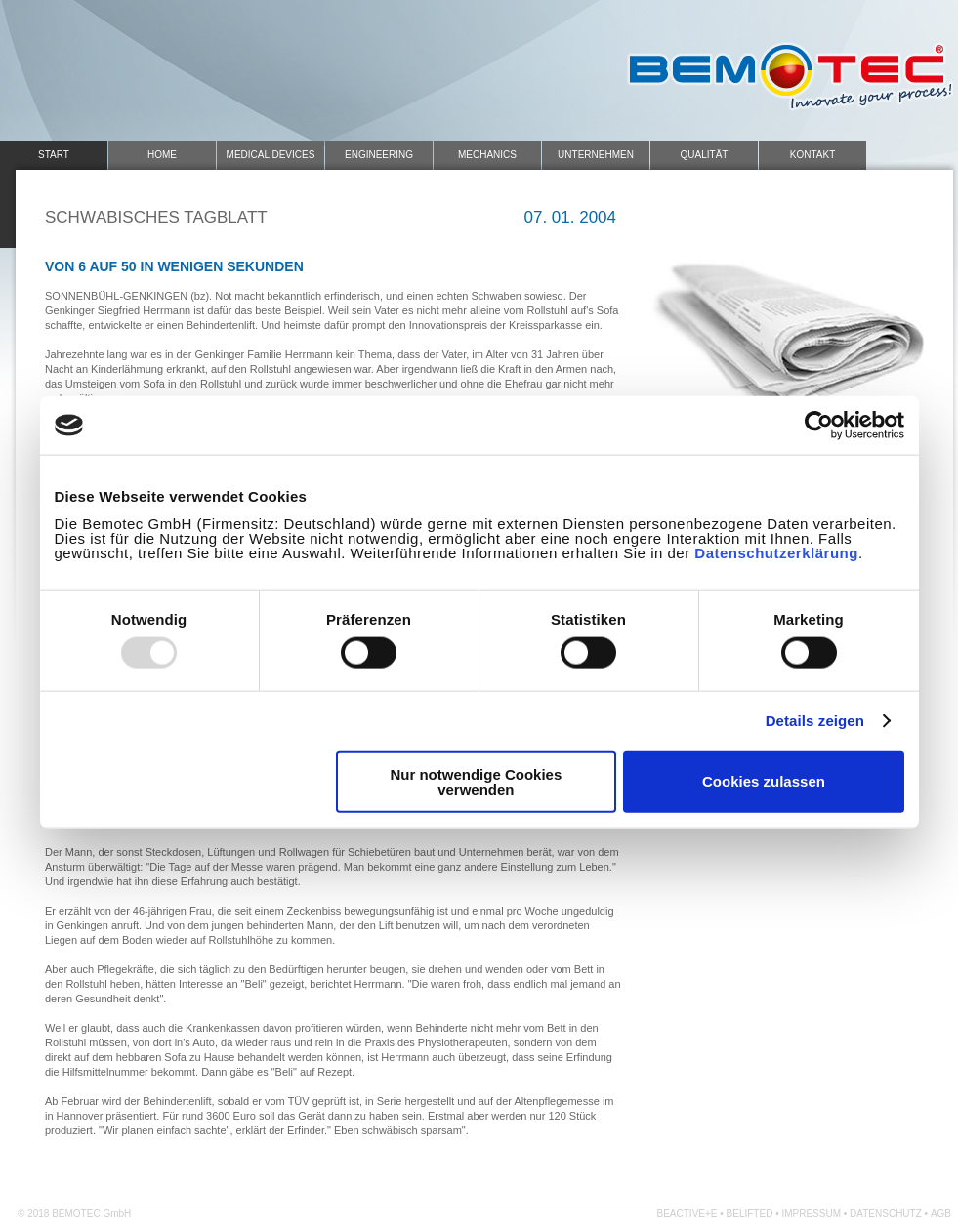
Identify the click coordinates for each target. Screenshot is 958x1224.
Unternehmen (596, 154)
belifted (750, 1213)
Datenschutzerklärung (776, 552)
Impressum (811, 1213)
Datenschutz (886, 1213)
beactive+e (687, 1213)
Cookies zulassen (763, 781)
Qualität (705, 154)
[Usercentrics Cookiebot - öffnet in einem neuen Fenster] (818, 425)
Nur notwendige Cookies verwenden (476, 780)
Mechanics (487, 154)
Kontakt (812, 154)
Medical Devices (271, 154)
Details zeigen (815, 721)
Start (53, 154)
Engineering (379, 154)
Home (162, 154)
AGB (941, 1213)
